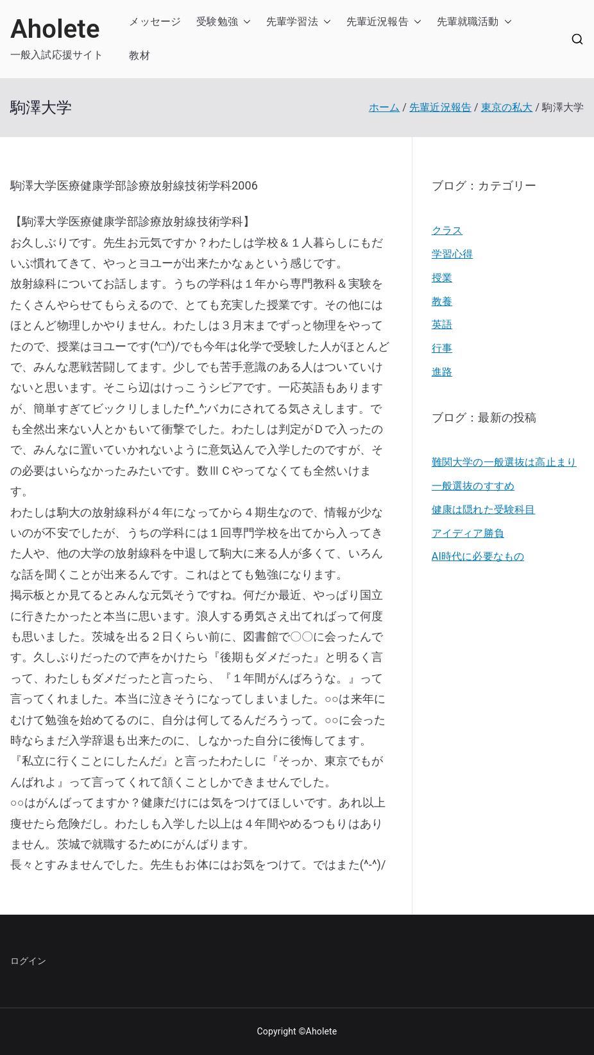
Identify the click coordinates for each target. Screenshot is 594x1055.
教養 (442, 301)
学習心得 (452, 254)
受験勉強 (217, 21)
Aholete (55, 29)
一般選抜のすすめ (473, 486)
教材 (139, 55)
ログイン (28, 961)
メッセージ (155, 21)
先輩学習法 (292, 21)
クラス (447, 230)
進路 (442, 372)
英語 (442, 324)
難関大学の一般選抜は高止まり (504, 462)
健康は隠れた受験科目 (484, 509)
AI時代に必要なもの (478, 556)
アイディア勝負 (468, 533)
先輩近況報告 (377, 21)
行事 (442, 348)
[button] (244, 22)
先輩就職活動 (468, 21)
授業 (442, 278)
